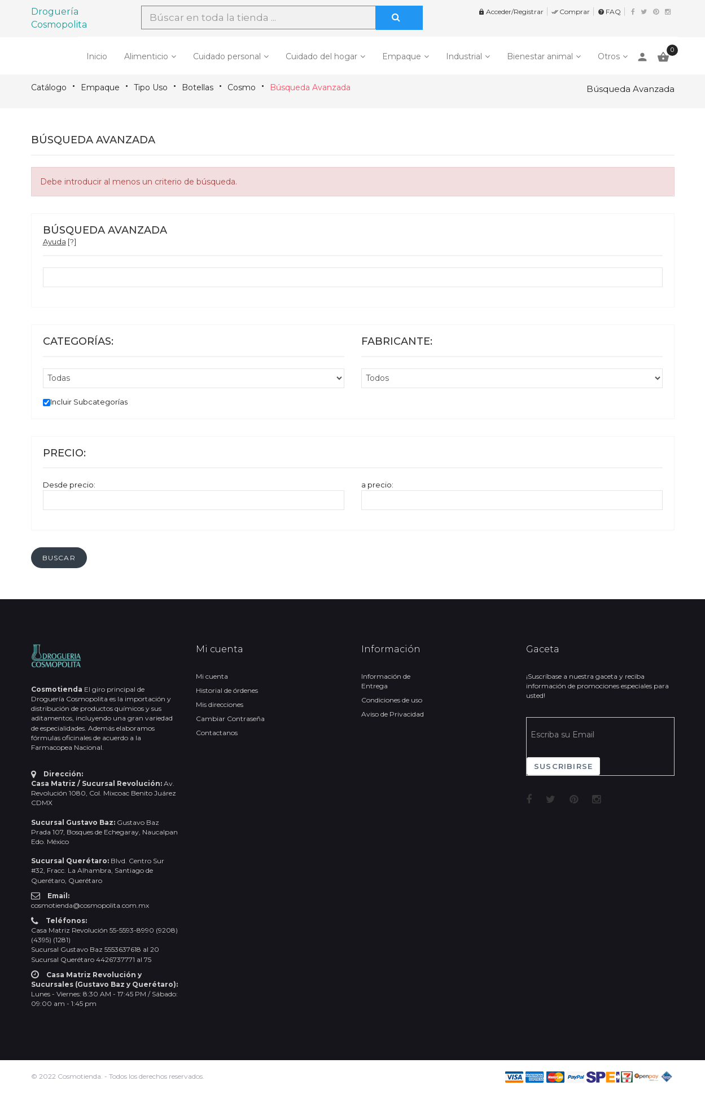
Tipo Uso (151, 87)
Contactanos (217, 732)
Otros (609, 56)
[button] (59, 557)
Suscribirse (563, 766)
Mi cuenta (212, 676)
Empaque (401, 56)
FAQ (609, 11)
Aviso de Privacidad (392, 714)
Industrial (464, 56)
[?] (59, 241)
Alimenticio (146, 56)
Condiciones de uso (391, 700)
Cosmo (241, 87)
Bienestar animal (540, 56)
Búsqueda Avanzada (310, 87)
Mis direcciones (219, 704)
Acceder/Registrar (511, 11)
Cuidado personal (227, 56)
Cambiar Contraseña (230, 718)
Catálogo (49, 87)
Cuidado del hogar (321, 56)
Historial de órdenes (227, 690)
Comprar (570, 11)
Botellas (197, 87)
